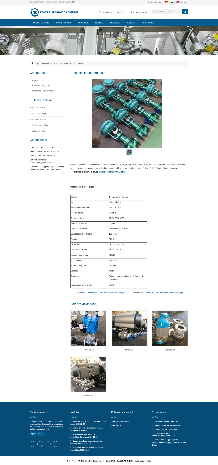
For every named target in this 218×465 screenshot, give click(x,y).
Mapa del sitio (145, 461)
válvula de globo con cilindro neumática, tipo (164, 293)
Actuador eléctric (39, 119)
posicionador (133, 168)
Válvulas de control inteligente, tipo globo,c (105, 293)
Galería (131, 23)
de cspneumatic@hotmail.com (112, 172)
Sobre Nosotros (63, 23)
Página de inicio (41, 23)
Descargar (115, 23)
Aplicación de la (38, 108)
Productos (83, 23)
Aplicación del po (39, 113)
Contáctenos (148, 23)
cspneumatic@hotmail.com (113, 12)
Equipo (35, 80)
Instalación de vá (39, 131)
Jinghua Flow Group (120, 421)
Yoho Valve (116, 425)
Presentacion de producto (72, 63)
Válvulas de (89, 350)
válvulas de (170, 350)
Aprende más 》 (37, 434)
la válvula (129, 350)
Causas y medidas (40, 125)
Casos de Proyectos (41, 86)
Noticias (99, 23)
